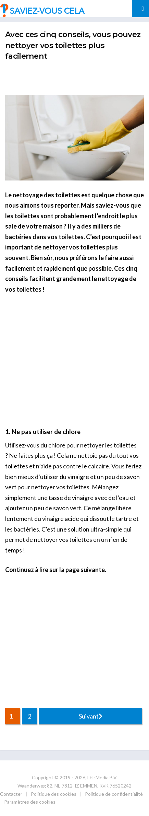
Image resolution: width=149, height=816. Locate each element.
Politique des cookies (53, 794)
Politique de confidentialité (114, 794)
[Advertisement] (77, 76)
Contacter (11, 794)
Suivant (90, 716)
